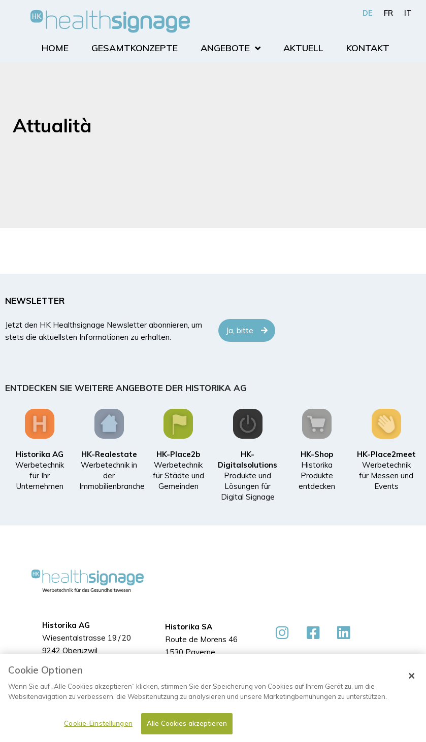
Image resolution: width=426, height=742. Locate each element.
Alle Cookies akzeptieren (187, 724)
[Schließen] (412, 676)
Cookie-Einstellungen (98, 724)
